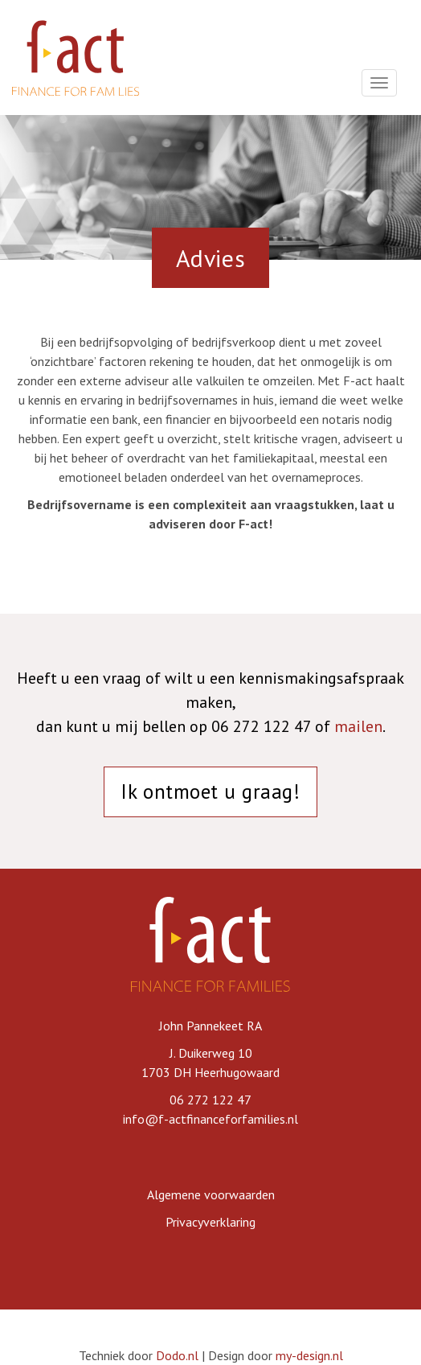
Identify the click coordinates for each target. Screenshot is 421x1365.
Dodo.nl (177, 1355)
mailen (358, 726)
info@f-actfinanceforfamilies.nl (210, 1119)
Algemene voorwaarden (211, 1194)
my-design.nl (309, 1355)
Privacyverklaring (210, 1222)
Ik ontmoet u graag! (210, 791)
